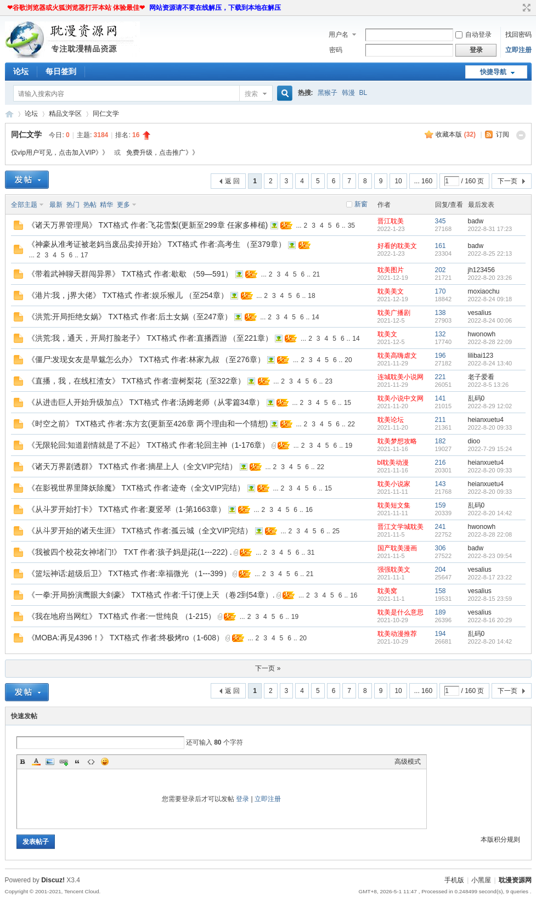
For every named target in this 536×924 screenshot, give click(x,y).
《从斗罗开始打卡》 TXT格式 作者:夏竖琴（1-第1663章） (126, 509)
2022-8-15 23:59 (490, 598)
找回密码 (518, 34)
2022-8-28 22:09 (490, 342)
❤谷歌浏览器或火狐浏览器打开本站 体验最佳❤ (76, 8)
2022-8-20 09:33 (490, 427)
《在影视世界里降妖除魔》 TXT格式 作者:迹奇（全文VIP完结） (136, 487)
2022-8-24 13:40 (490, 363)
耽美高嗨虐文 (397, 355)
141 (440, 398)
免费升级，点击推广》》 (162, 152)
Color (36, 761)
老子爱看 (481, 377)
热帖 (90, 205)
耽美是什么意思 (400, 612)
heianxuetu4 (486, 420)
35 (351, 225)
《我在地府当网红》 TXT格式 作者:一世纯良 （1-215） (121, 616)
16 (309, 510)
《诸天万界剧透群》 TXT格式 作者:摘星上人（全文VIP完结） (132, 466)
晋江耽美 (390, 221)
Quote (77, 761)
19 (348, 445)
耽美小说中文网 (400, 398)
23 (328, 381)
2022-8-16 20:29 (490, 620)
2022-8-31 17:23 (490, 229)
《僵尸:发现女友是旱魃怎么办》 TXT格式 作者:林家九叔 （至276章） (146, 359)
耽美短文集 (393, 505)
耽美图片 (390, 270)
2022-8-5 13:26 (488, 384)
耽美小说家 (393, 484)
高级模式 (407, 761)
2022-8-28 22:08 (490, 534)
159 (440, 505)
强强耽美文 (393, 569)
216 (440, 462)
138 (440, 313)
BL (363, 93)
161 (440, 246)
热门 (73, 205)
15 (347, 403)
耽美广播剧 (393, 313)
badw (476, 221)
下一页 (507, 181)
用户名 (338, 34)
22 (351, 424)
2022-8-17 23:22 (490, 577)
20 (348, 360)
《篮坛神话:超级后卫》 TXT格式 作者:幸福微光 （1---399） (129, 573)
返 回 (232, 181)
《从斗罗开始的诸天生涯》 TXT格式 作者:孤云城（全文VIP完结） (140, 530)
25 (336, 531)
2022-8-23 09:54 (490, 556)
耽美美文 (390, 291)
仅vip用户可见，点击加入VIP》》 (60, 152)
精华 (106, 205)
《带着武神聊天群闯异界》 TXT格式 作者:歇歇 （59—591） (130, 273)
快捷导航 (493, 72)
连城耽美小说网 (400, 377)
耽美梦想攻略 (397, 441)
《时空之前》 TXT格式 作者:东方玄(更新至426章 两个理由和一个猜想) (147, 423)
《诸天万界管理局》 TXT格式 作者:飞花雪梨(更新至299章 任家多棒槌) (147, 225)
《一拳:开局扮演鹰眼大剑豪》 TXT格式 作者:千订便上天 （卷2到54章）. (151, 594)
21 (316, 274)
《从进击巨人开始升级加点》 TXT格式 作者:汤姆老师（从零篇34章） (145, 402)
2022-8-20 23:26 (490, 277)
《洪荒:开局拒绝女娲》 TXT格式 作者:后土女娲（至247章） (129, 316)
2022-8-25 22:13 (490, 253)
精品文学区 (65, 113)
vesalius (480, 313)
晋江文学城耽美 (400, 527)
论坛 (21, 71)
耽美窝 (387, 591)
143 (440, 484)
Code (91, 761)
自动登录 (473, 34)
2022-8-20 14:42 (490, 513)
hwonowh (482, 334)
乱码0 (476, 398)
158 (440, 591)
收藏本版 (456, 134)
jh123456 (481, 270)
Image (49, 761)
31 (310, 552)
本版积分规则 (500, 839)
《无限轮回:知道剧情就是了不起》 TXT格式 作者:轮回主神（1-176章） (148, 445)
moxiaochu (484, 291)
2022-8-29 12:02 (490, 406)
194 (440, 634)
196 (440, 355)
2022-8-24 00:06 (490, 320)
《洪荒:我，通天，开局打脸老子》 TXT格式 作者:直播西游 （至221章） (150, 338)
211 (440, 420)
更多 (123, 205)
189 (440, 612)
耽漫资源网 (9, 114)
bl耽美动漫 (393, 462)
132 (440, 334)
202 (440, 270)
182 (440, 441)
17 (84, 255)
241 (440, 527)
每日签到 (61, 71)
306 (440, 548)
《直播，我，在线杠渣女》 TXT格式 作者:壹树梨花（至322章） (136, 380)
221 (440, 377)
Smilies (104, 761)
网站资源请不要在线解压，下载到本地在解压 (215, 8)
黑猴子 (327, 93)
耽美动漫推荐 (397, 634)
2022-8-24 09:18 (490, 299)
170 (440, 291)
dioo (474, 441)
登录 (242, 799)
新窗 (361, 204)
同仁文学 (106, 113)
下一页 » (267, 668)
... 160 (423, 181)
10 (398, 181)
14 (315, 317)
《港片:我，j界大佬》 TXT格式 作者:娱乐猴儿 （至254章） (127, 295)
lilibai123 (481, 355)
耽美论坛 (390, 420)
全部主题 (24, 205)
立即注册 (518, 50)
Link (63, 761)
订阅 (502, 134)
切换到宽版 (525, 8)
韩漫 (348, 93)
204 (440, 569)
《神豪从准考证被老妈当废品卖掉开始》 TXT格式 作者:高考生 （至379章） (156, 244)
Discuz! (53, 880)
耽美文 (387, 334)
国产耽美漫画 (397, 548)
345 (440, 221)
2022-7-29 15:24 (490, 449)
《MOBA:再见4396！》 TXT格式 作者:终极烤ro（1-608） (125, 637)
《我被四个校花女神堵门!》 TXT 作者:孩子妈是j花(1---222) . (129, 552)
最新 (56, 205)
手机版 (454, 880)
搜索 (251, 94)
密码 (335, 50)
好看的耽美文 (397, 246)
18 (311, 296)
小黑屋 (481, 880)
